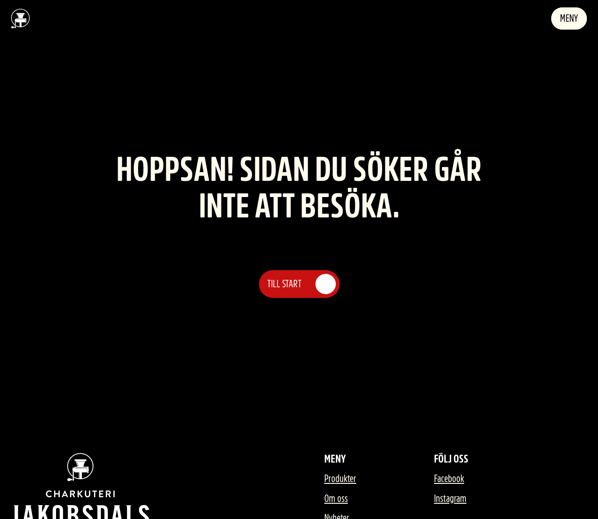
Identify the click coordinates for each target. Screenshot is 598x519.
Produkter (340, 479)
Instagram (450, 499)
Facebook (449, 479)
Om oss (336, 499)
